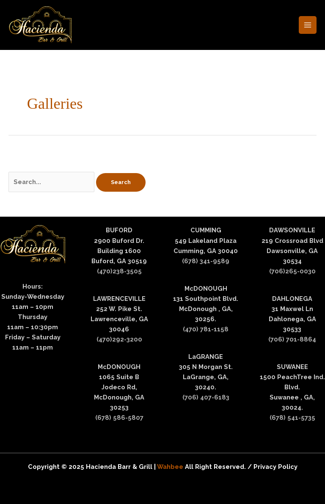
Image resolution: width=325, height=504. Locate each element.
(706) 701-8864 (292, 339)
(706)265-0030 (292, 271)
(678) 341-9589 (205, 260)
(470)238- (112, 271)
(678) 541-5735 (292, 417)
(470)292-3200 (119, 339)
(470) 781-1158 (206, 329)
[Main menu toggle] (308, 25)
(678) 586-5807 (119, 417)
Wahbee (171, 466)
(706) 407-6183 (205, 397)
